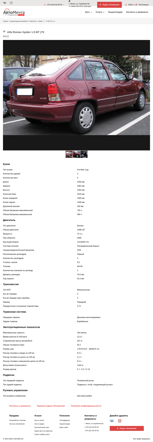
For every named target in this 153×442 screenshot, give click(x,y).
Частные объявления (17, 424)
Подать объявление (109, 5)
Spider (41, 21)
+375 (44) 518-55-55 (54, 5)
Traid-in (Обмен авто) (42, 434)
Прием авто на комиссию (43, 431)
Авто (88, 12)
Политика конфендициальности (86, 406)
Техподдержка (65, 420)
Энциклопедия (115, 12)
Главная (6, 21)
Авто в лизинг (39, 420)
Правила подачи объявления (51, 406)
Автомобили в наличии (17, 420)
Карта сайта (64, 427)
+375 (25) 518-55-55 (92, 430)
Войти (129, 5)
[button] (148, 42)
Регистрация (141, 5)
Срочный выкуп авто (41, 427)
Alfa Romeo (34, 21)
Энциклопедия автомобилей (19, 21)
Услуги (100, 12)
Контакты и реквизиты (137, 12)
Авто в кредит (39, 424)
